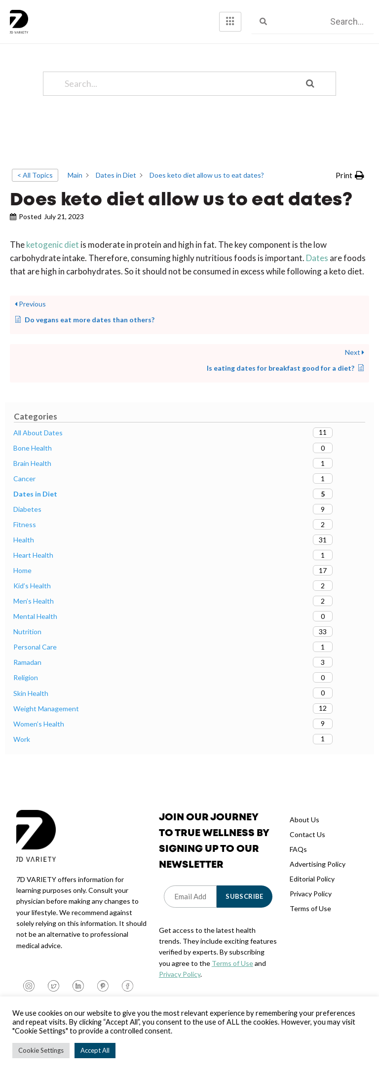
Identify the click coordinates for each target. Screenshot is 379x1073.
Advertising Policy (317, 873)
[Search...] (177, 92)
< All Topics (35, 184)
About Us (304, 828)
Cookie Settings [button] (41, 1050)
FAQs (298, 858)
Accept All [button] (95, 1050)
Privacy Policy (179, 983)
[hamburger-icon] (230, 22)
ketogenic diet (53, 253)
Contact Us (307, 843)
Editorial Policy (312, 887)
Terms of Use (232, 972)
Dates (317, 267)
